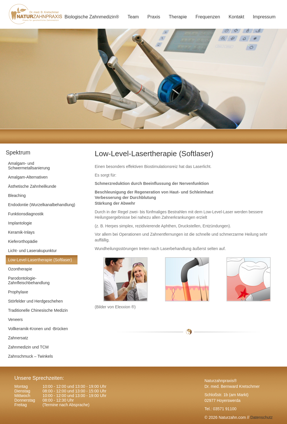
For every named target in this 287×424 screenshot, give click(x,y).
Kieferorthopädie (23, 241)
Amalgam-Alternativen (28, 177)
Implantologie (20, 223)
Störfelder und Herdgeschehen (35, 301)
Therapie (178, 16)
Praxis (154, 16)
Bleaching (17, 195)
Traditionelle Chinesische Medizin (38, 310)
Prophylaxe (18, 292)
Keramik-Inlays (21, 232)
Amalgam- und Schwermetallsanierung (29, 165)
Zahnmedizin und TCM (28, 347)
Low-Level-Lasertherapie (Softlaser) (40, 260)
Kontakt (236, 16)
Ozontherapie (20, 269)
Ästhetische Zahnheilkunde (32, 186)
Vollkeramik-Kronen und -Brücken (38, 328)
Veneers (15, 319)
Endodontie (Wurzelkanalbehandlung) (41, 204)
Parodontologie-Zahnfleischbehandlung (29, 280)
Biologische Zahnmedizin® (92, 16)
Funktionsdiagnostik (26, 214)
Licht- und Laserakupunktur (32, 250)
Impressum (264, 16)
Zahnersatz (18, 338)
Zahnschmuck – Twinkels (30, 356)
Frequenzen (207, 16)
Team (133, 16)
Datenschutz (261, 417)
